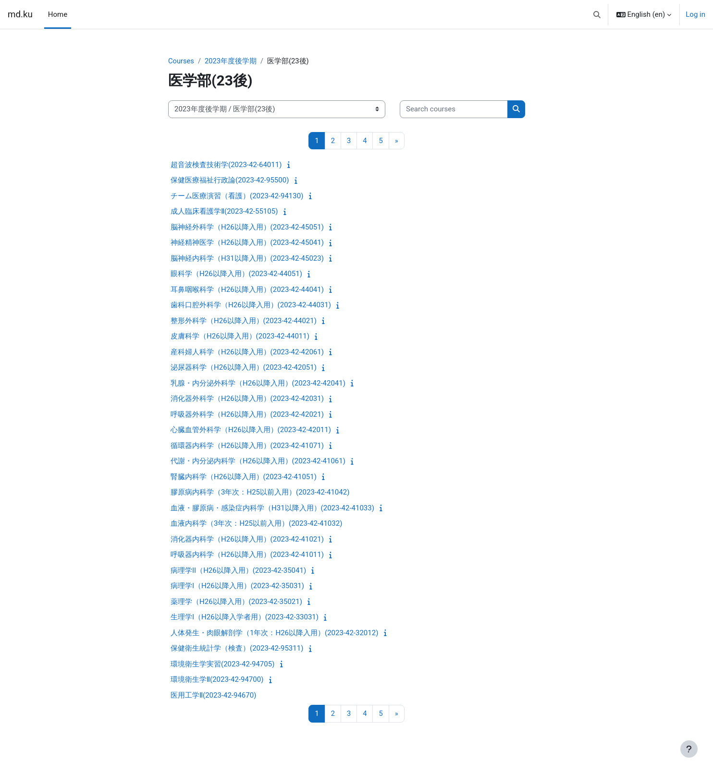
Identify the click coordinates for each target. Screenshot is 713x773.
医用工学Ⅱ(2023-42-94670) (213, 695)
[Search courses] (454, 110)
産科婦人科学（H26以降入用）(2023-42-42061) (247, 352)
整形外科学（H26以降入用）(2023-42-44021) (244, 321)
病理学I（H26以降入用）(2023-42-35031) (237, 586)
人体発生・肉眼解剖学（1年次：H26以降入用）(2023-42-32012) (274, 633)
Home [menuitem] (57, 14)
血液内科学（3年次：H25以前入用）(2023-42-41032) (256, 523)
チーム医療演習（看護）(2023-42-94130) (237, 196)
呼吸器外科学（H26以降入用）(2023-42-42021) (247, 415)
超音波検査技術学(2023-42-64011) (226, 165)
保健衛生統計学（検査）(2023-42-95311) (237, 648)
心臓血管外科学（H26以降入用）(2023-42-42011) (251, 430)
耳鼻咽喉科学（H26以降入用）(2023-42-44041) (247, 290)
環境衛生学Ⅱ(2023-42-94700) (217, 680)
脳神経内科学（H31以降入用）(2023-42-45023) (247, 258)
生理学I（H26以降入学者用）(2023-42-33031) (245, 617)
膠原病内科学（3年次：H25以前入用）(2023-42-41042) (260, 492)
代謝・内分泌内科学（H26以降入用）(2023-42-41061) (258, 461)
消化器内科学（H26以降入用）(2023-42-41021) (247, 539)
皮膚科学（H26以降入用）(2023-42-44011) (240, 336)
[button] (597, 14)
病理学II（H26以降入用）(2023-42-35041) (238, 571)
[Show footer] (689, 749)
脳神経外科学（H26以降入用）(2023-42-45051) (247, 227)
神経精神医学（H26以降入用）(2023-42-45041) (247, 243)
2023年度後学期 (231, 61)
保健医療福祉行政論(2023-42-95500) (230, 180)
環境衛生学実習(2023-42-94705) (222, 664)
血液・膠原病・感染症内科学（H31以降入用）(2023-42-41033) (272, 508)
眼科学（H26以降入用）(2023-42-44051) (236, 274)
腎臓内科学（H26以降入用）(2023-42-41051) (244, 477)
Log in (695, 14)
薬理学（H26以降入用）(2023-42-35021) (236, 602)
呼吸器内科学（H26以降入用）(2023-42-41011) (247, 555)
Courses (181, 61)
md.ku (20, 14)
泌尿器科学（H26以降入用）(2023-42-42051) (244, 367)
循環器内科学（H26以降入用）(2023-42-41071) (247, 446)
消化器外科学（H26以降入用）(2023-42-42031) (247, 399)
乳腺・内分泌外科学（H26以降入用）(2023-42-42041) (258, 383)
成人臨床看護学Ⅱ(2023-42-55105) (224, 211)
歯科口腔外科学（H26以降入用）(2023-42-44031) (251, 305)
